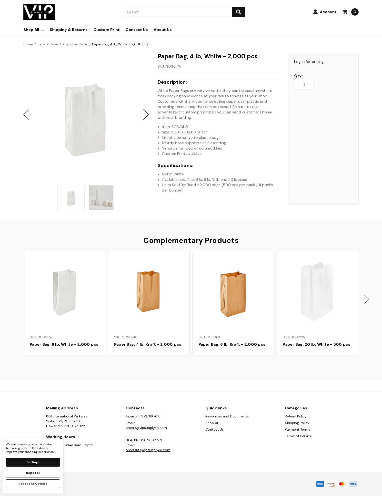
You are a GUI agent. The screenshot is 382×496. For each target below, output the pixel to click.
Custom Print (106, 29)
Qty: (298, 75)
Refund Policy (296, 416)
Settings (33, 462)
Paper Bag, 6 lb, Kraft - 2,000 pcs (232, 344)
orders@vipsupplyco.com (146, 427)
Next (367, 299)
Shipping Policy (297, 423)
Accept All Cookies (33, 484)
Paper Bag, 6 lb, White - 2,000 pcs (64, 344)
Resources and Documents (227, 416)
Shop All (33, 29)
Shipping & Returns (69, 29)
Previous (15, 299)
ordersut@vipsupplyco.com (148, 450)
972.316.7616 (151, 416)
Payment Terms (297, 429)
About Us (163, 29)
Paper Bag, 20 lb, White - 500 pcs (316, 344)
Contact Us (137, 29)
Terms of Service (298, 436)
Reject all (33, 473)
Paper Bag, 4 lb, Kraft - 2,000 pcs (147, 344)
